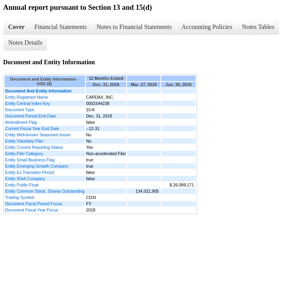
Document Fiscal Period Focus (33, 203)
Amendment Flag (21, 122)
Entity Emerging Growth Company (36, 166)
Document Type (19, 109)
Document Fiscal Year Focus (31, 210)
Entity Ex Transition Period (29, 172)
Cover (16, 27)
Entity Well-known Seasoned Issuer (38, 134)
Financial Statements (60, 27)
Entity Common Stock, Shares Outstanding (45, 191)
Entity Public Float (21, 185)
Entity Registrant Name (26, 97)
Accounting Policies (206, 27)
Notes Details (25, 42)
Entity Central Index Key (27, 103)
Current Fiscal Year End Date (32, 128)
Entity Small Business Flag (29, 159)
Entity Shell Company (25, 178)
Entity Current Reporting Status (34, 147)
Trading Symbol (19, 197)
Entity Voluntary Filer (24, 141)
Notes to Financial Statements (134, 27)
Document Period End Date (30, 116)
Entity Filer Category (24, 153)
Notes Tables (258, 27)
